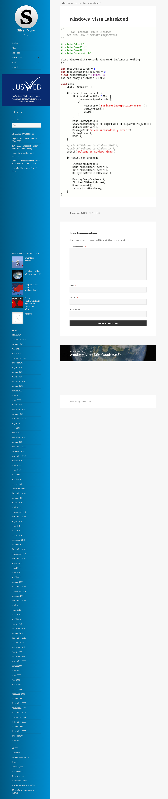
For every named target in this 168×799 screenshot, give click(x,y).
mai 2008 (16, 680)
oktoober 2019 (18, 498)
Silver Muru (26, 30)
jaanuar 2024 (17, 372)
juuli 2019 (16, 507)
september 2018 (19, 516)
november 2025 (19, 339)
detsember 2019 (19, 493)
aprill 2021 (16, 432)
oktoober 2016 (18, 596)
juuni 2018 (16, 526)
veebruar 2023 (18, 381)
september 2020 (19, 456)
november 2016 (19, 591)
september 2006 (19, 722)
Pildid (14, 62)
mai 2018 (16, 530)
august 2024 (17, 367)
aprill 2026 (16, 335)
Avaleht (15, 43)
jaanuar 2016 (17, 633)
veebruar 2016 (18, 628)
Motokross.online (19, 780)
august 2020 (17, 460)
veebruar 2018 (18, 540)
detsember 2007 (19, 703)
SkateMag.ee (17, 766)
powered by (80, 401)
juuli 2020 (16, 465)
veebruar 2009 (18, 656)
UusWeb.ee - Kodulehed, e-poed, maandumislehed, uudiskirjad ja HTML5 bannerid (26, 90)
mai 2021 (16, 428)
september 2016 (19, 600)
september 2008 (19, 661)
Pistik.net (16, 752)
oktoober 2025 (18, 344)
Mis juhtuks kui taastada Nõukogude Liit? (32, 287)
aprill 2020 (16, 479)
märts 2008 (17, 689)
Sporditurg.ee (18, 776)
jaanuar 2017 (17, 582)
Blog (14, 48)
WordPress (17, 57)
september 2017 (19, 558)
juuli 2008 (16, 670)
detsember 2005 (19, 731)
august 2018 (17, 521)
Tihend (15, 762)
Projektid (16, 53)
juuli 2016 (16, 605)
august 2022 (17, 390)
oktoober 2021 (18, 414)
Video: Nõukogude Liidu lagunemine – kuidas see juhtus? (32, 304)
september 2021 (19, 418)
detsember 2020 (19, 446)
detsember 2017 (19, 549)
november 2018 (19, 512)
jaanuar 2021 (17, 442)
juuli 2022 (16, 395)
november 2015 (19, 642)
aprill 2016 (16, 619)
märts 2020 (17, 484)
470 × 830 (95, 213)
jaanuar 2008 (17, 698)
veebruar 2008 (18, 694)
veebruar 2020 (18, 488)
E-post (74, 297)
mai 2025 (16, 349)
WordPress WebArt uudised (24, 785)
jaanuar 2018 (17, 544)
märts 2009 (17, 652)
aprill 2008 (16, 684)
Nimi (73, 285)
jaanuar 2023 (17, 386)
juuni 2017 (16, 572)
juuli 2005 (16, 740)
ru (21, 112)
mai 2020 (16, 474)
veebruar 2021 (18, 437)
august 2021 (17, 423)
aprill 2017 (16, 577)
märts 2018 (17, 535)
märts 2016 (17, 624)
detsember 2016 (19, 586)
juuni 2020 (16, 470)
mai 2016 (16, 614)
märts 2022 (17, 404)
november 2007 (19, 708)
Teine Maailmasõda (20, 757)
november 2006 (19, 717)
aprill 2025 (16, 353)
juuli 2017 (16, 568)
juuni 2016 (16, 610)
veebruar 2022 (18, 409)
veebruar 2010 (18, 647)
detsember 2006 (19, 712)
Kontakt (15, 67)
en (17, 112)
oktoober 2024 (18, 362)
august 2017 (17, 563)
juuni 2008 (16, 675)
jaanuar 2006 (17, 726)
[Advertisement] (26, 212)
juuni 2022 (16, 400)
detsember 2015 (19, 638)
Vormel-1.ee (17, 771)
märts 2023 (17, 376)
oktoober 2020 (18, 451)
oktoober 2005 (18, 736)
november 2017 (19, 554)
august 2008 (17, 666)
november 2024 (19, 358)
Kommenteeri (78, 246)
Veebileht (75, 309)
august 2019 (17, 502)
